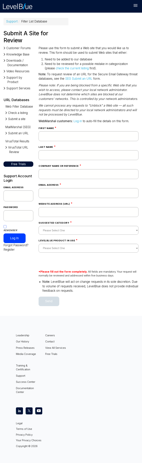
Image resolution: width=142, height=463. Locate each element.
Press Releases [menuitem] (25, 347)
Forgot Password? (16, 245)
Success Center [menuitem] (25, 381)
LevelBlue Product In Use (57, 240)
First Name (46, 128)
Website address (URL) (54, 203)
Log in (77, 121)
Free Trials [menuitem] (51, 354)
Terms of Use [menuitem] (24, 429)
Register (9, 249)
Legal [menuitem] (19, 423)
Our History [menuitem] (22, 341)
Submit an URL (18, 133)
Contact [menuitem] (50, 341)
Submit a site (16, 119)
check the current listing (72, 68)
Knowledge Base (17, 54)
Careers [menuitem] (50, 335)
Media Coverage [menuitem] (26, 354)
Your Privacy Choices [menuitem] (28, 440)
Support (12, 21)
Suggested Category (54, 222)
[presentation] (65, 263)
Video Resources (17, 71)
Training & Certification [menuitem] (23, 367)
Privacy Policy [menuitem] (24, 434)
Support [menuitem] (20, 375)
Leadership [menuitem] (22, 335)
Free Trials (18, 164)
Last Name (46, 146)
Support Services (18, 88)
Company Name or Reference (59, 165)
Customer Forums (18, 48)
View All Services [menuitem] (55, 347)
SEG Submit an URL (78, 78)
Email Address (14, 187)
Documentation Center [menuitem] (25, 390)
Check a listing (18, 113)
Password (11, 207)
